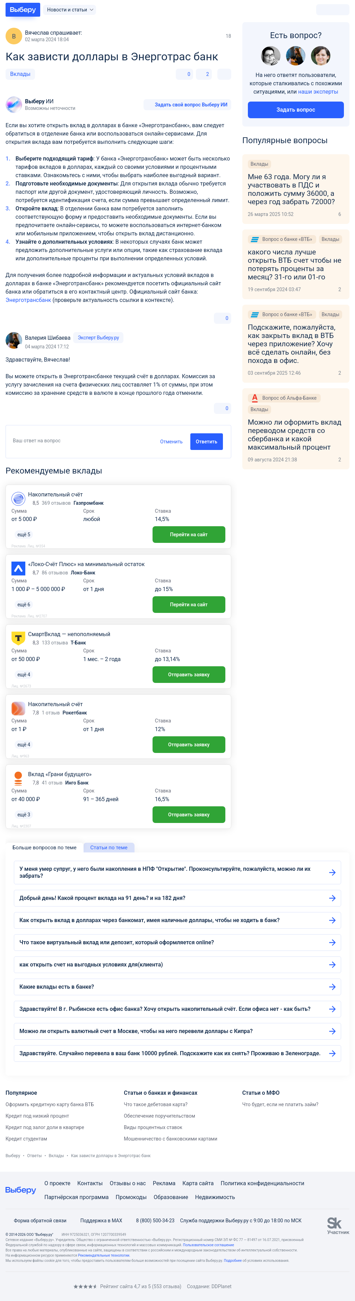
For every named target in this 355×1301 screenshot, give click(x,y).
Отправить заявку (188, 674)
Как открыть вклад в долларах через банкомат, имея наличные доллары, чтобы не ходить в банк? (149, 920)
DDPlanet (221, 1286)
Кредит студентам (26, 1139)
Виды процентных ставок (153, 1127)
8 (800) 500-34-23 (151, 1220)
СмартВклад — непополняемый (69, 634)
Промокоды (131, 1197)
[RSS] (64, 1286)
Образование (171, 1197)
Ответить (206, 441)
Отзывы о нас (128, 1183)
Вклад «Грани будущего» (60, 774)
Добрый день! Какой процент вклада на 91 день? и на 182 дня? (102, 898)
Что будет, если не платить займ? (280, 1104)
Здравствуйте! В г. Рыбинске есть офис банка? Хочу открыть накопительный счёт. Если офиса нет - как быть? (165, 1009)
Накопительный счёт (55, 494)
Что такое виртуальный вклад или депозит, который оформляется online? (116, 942)
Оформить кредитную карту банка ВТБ (50, 1104)
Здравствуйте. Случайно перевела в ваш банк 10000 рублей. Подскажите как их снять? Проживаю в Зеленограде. (170, 1053)
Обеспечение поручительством (159, 1116)
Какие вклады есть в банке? (56, 986)
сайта (206, 1183)
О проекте (57, 1183)
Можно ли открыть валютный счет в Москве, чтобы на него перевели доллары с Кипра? (136, 1031)
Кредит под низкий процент (37, 1116)
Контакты (90, 1183)
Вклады (20, 74)
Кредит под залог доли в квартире (45, 1127)
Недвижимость (215, 1197)
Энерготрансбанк (28, 300)
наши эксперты (318, 91)
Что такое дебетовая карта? (156, 1104)
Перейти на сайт (189, 534)
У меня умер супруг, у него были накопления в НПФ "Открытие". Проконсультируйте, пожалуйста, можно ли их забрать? (165, 872)
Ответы (34, 1155)
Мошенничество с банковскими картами (170, 1139)
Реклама (164, 1183)
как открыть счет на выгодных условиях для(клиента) (91, 964)
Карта (190, 1183)
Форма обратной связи (36, 1220)
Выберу (13, 1155)
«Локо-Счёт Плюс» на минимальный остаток (86, 564)
